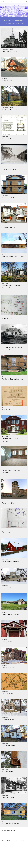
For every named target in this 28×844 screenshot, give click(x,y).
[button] (1, 2)
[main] (14, 22)
